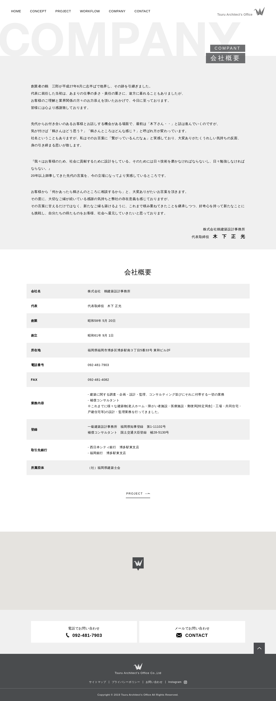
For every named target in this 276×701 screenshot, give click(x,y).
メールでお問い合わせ (192, 632)
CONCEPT (38, 11)
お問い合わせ (154, 682)
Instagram (175, 682)
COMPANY (117, 11)
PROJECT (63, 11)
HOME (16, 11)
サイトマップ (97, 682)
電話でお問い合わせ (84, 632)
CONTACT (143, 11)
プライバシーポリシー (126, 682)
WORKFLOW (90, 11)
